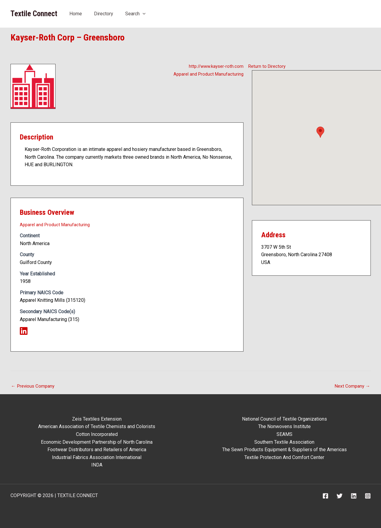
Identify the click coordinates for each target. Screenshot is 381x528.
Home (75, 13)
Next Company (352, 387)
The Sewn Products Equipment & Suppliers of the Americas (284, 449)
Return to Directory (268, 66)
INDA (96, 465)
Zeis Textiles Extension (97, 419)
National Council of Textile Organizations (284, 419)
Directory (103, 13)
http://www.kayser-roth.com (214, 66)
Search (135, 13)
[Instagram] (368, 496)
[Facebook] (325, 496)
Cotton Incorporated (97, 434)
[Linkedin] (354, 496)
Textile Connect (34, 13)
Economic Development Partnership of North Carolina (97, 442)
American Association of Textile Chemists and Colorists (96, 426)
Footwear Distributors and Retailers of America (96, 449)
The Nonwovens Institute (284, 426)
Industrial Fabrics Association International (96, 457)
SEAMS (284, 434)
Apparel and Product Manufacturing (206, 74)
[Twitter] (340, 496)
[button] (320, 132)
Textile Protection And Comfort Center (284, 457)
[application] (143, 13)
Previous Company (34, 387)
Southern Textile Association (284, 442)
